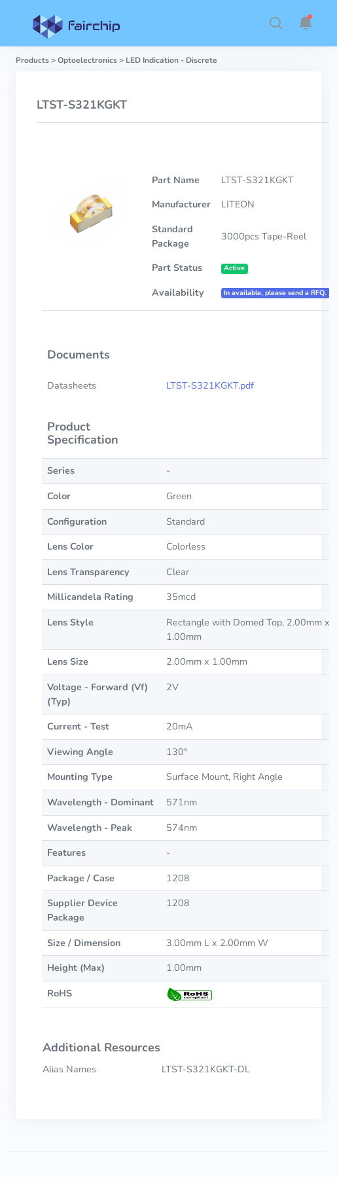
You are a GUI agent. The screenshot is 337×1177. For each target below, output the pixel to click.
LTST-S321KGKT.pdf (210, 385)
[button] (275, 23)
